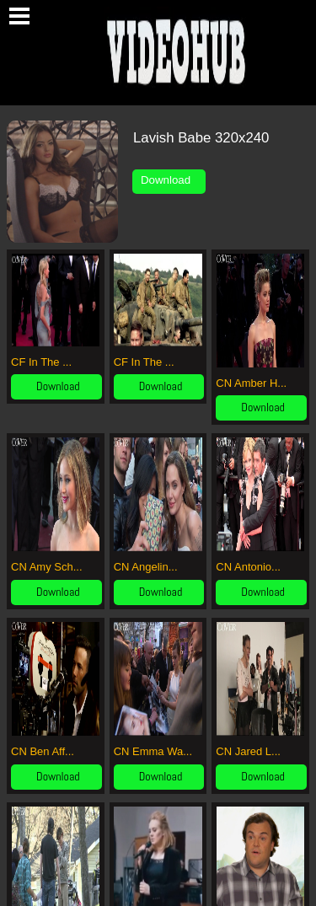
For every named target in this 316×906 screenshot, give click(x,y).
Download (169, 180)
